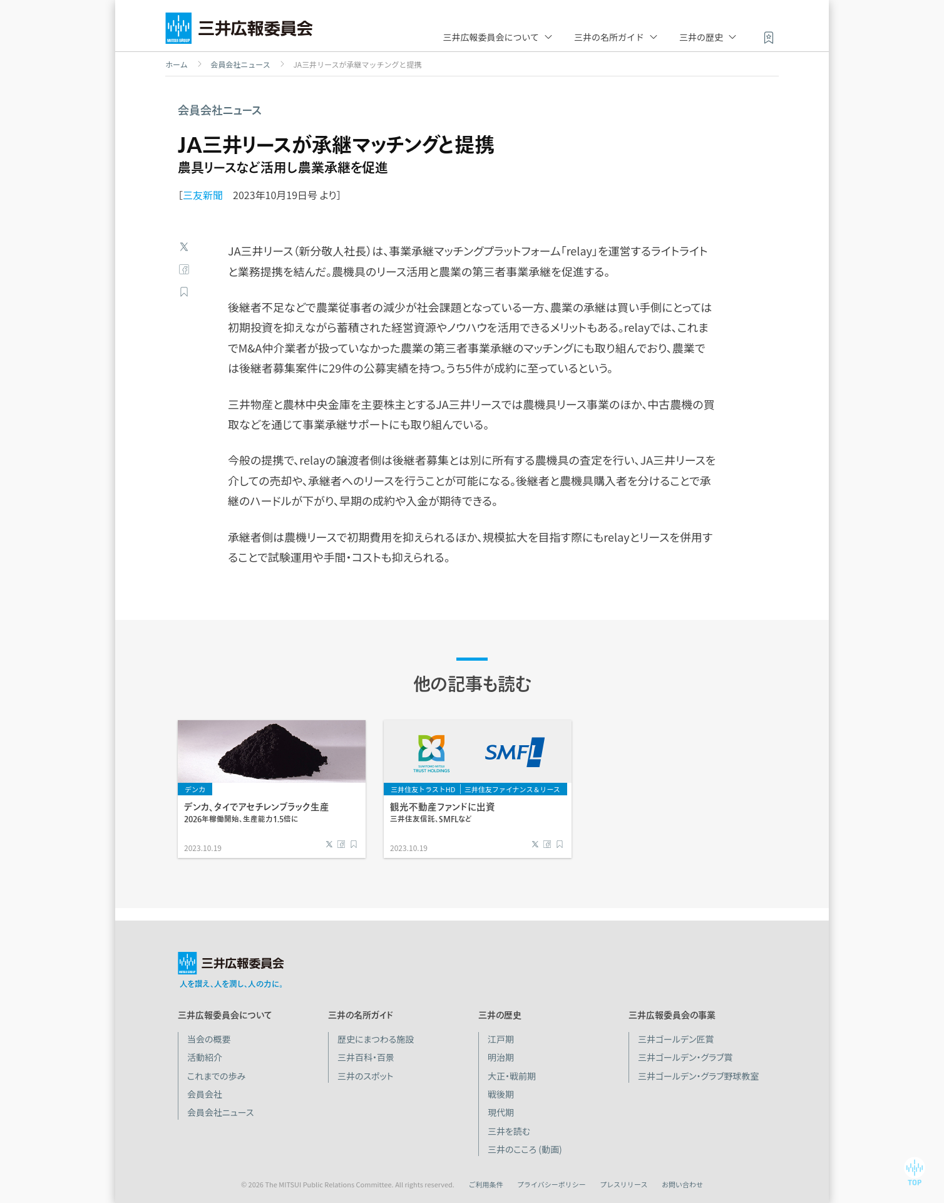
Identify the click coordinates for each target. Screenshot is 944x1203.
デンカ (195, 789)
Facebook (184, 269)
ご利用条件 (485, 1184)
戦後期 (501, 1094)
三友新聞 (203, 194)
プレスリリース (623, 1184)
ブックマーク (184, 292)
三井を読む (509, 1131)
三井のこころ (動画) (525, 1149)
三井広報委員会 (239, 31)
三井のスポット (365, 1076)
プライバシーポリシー (551, 1184)
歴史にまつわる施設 (375, 1039)
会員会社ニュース (240, 64)
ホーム (176, 64)
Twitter (184, 246)
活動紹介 (204, 1057)
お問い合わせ (682, 1184)
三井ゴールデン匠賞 (676, 1039)
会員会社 (204, 1094)
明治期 (501, 1057)
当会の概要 (209, 1039)
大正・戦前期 (512, 1076)
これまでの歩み (216, 1076)
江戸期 (501, 1039)
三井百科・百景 (365, 1057)
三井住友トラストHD (423, 789)
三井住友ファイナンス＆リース (512, 789)
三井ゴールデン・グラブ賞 (685, 1057)
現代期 (501, 1112)
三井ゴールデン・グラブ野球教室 (698, 1076)
